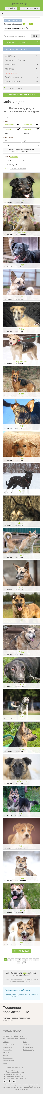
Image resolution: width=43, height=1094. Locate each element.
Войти (11, 8)
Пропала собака (7, 1050)
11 (19, 963)
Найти (35, 36)
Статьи (5, 1055)
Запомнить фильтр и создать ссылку (21, 95)
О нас (24, 1042)
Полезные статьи (7, 1058)
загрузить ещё (21, 951)
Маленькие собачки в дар (15, 1068)
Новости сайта (28, 1047)
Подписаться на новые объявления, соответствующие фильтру (21, 150)
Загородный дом (14, 28)
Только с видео (14, 88)
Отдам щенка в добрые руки (16, 1078)
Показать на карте (18, 168)
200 (24, 963)
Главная (5, 1042)
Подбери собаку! (15, 3)
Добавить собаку (30, 8)
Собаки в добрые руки (9, 1044)
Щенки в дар (10, 1070)
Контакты (26, 1044)
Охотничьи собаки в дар (14, 1076)
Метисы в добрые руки (14, 1074)
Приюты (6, 1052)
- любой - (14, 156)
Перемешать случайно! (22, 42)
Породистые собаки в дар (15, 1072)
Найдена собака (7, 1047)
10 (38, 960)
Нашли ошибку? (28, 1050)
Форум (5, 1063)
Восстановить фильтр (13, 20)
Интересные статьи (8, 1060)
